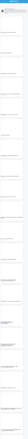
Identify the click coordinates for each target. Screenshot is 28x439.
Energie (10, 4)
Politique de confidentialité (11, 433)
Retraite (18, 4)
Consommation (23, 2)
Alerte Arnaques (11, 2)
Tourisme (23, 433)
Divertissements (17, 2)
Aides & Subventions (4, 2)
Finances (14, 4)
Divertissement (18, 434)
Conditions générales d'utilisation (12, 432)
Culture (17, 433)
